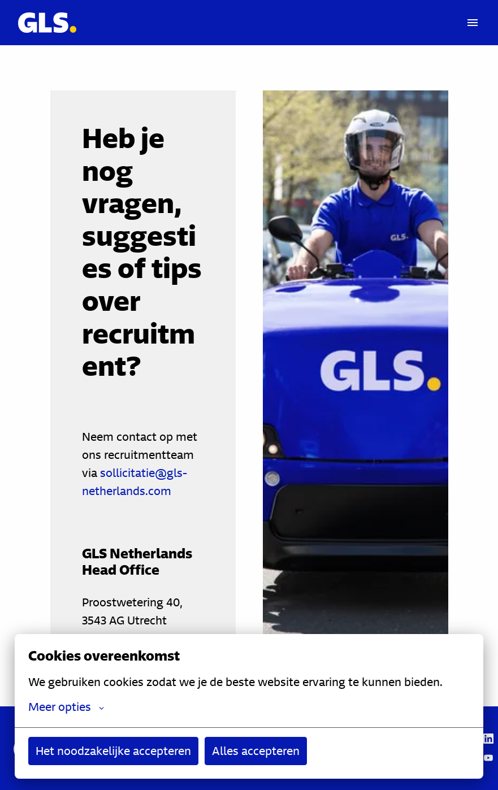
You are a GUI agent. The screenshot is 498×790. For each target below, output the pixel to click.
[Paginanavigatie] (472, 22)
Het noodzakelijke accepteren (113, 750)
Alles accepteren (256, 750)
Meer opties (66, 707)
